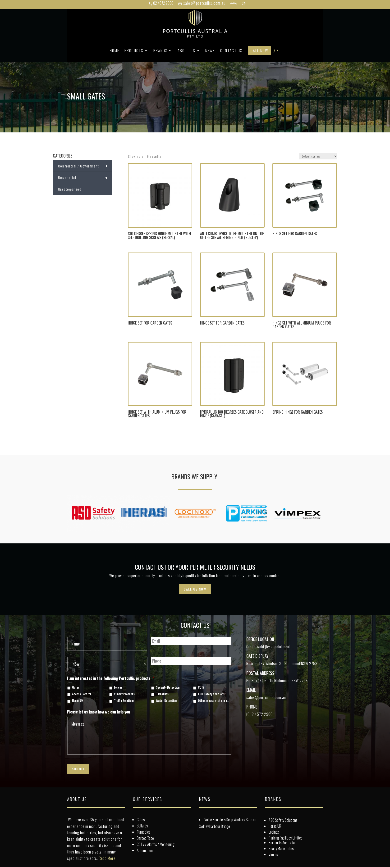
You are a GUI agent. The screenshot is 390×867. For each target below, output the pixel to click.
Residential (85, 177)
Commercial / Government (85, 166)
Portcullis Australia (282, 842)
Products (133, 51)
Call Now (259, 51)
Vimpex (274, 854)
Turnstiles (162, 694)
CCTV (201, 687)
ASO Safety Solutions (211, 694)
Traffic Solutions (124, 701)
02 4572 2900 (160, 3)
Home (114, 51)
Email (251, 690)
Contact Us (231, 51)
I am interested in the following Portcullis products (110, 678)
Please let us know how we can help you (98, 711)
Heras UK (77, 701)
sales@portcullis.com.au (201, 3)
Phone (251, 707)
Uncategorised (70, 189)
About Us (186, 51)
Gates (75, 687)
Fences (118, 687)
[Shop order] (318, 156)
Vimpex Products (124, 694)
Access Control (81, 694)
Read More (107, 858)
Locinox (274, 832)
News (210, 51)
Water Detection (166, 701)
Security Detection (167, 687)
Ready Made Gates (281, 848)
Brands (160, 51)
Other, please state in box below (213, 701)
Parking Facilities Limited (286, 838)
